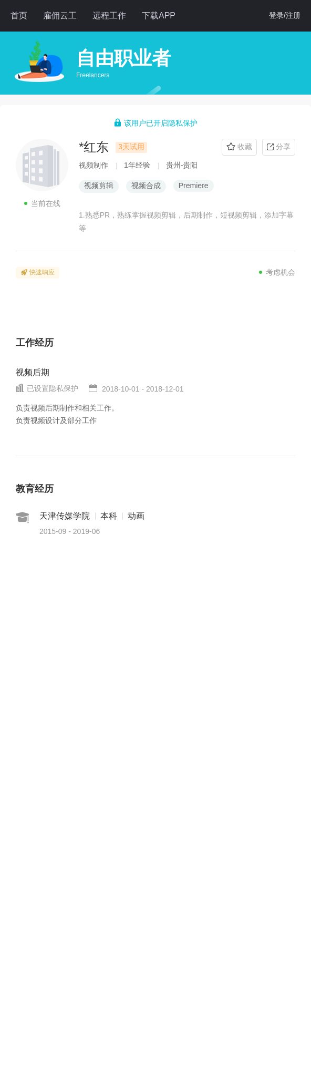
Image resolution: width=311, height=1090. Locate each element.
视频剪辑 (98, 185)
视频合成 (146, 185)
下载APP (158, 15)
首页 (19, 15)
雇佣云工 (60, 15)
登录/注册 (284, 15)
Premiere (194, 185)
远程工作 (109, 15)
